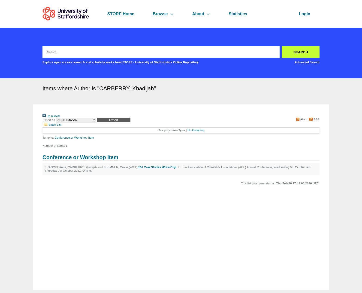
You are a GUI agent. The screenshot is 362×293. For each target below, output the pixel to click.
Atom (301, 119)
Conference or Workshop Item (74, 137)
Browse (163, 14)
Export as (48, 120)
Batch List (51, 124)
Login (304, 14)
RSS (314, 119)
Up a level (51, 116)
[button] (113, 120)
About (201, 14)
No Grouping (195, 130)
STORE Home (120, 14)
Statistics (238, 14)
